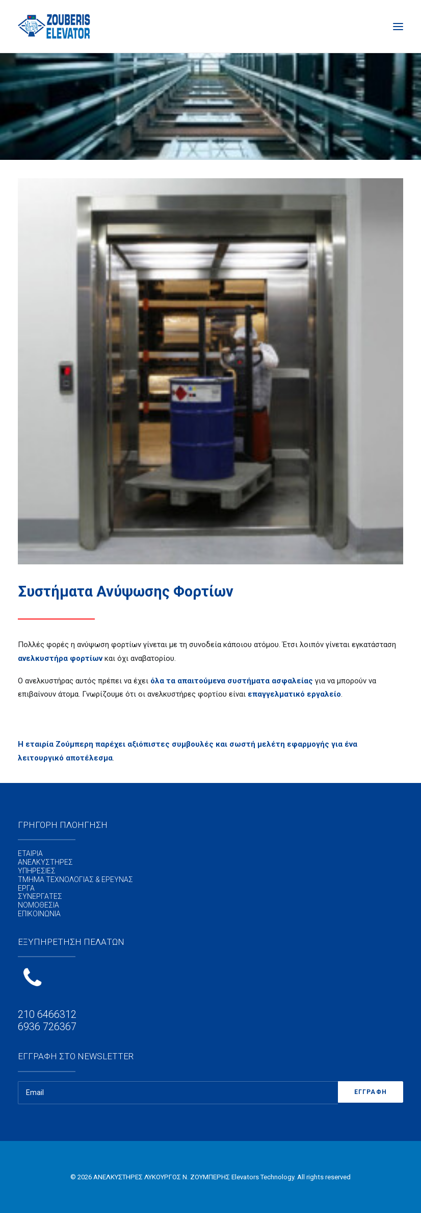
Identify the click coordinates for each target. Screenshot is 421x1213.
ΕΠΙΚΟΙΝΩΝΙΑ (39, 914)
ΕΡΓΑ (26, 888)
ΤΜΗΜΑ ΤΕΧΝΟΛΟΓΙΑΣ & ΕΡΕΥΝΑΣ (75, 879)
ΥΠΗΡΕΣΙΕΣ (37, 871)
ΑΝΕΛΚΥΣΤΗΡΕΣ (45, 862)
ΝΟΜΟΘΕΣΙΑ (38, 905)
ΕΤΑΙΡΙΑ (30, 853)
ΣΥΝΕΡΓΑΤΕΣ (40, 896)
